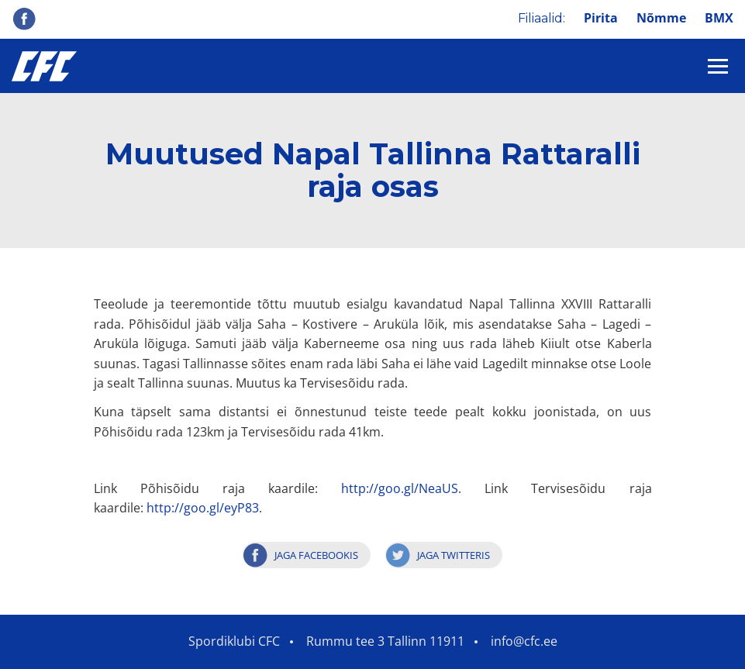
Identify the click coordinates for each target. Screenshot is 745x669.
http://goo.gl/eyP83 (203, 507)
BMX (719, 17)
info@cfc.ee (524, 641)
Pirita (601, 17)
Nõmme (661, 17)
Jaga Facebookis (316, 555)
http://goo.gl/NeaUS (399, 488)
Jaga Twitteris (453, 555)
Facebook (24, 18)
